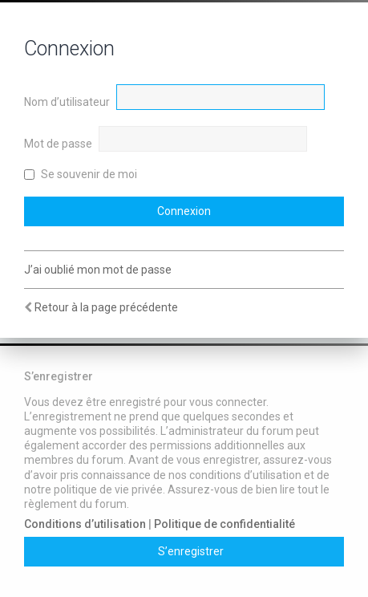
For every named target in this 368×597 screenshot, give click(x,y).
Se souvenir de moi (80, 174)
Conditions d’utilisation (85, 524)
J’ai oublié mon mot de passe (98, 269)
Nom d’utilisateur (67, 101)
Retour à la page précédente (106, 307)
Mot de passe (58, 143)
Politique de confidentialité (224, 524)
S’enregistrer (191, 551)
